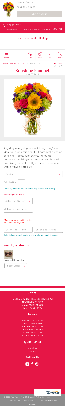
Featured (13, 63)
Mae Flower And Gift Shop (32, 38)
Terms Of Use (14, 401)
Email (58, 63)
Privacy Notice (29, 401)
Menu (6, 57)
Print (58, 66)
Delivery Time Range (16, 209)
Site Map (32, 404)
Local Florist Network (48, 401)
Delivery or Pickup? (14, 194)
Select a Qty (10, 182)
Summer (21, 63)
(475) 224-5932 (14, 25)
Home (5, 63)
